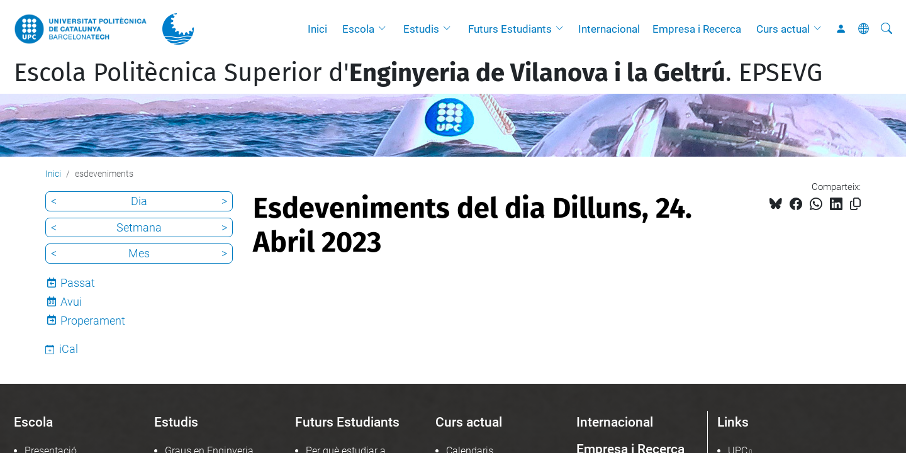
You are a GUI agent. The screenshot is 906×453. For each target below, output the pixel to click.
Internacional (609, 29)
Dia (139, 201)
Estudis (421, 29)
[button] (385, 29)
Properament (92, 320)
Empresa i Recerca (696, 29)
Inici (317, 29)
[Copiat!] (855, 204)
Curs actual (783, 29)
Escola (358, 29)
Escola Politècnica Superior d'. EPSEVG (418, 73)
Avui (71, 301)
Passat (77, 282)
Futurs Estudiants (510, 29)
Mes (139, 253)
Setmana (139, 227)
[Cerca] (886, 29)
